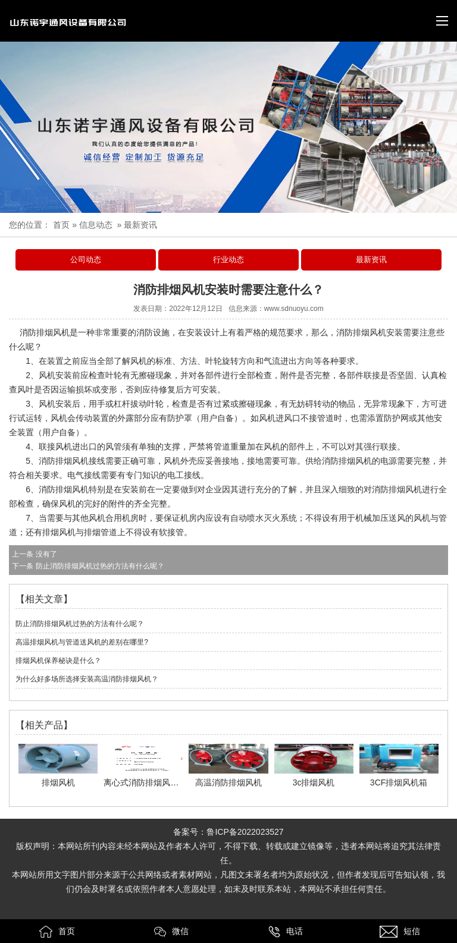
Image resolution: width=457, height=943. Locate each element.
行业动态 (228, 259)
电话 (285, 932)
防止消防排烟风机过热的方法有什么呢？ (98, 566)
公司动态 (85, 259)
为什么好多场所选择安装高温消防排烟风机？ (86, 679)
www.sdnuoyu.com (294, 308)
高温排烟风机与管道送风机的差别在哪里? (81, 642)
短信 (400, 932)
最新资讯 (371, 259)
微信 (171, 932)
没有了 (45, 554)
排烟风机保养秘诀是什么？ (58, 660)
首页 (61, 225)
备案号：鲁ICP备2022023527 (228, 832)
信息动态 (95, 225)
